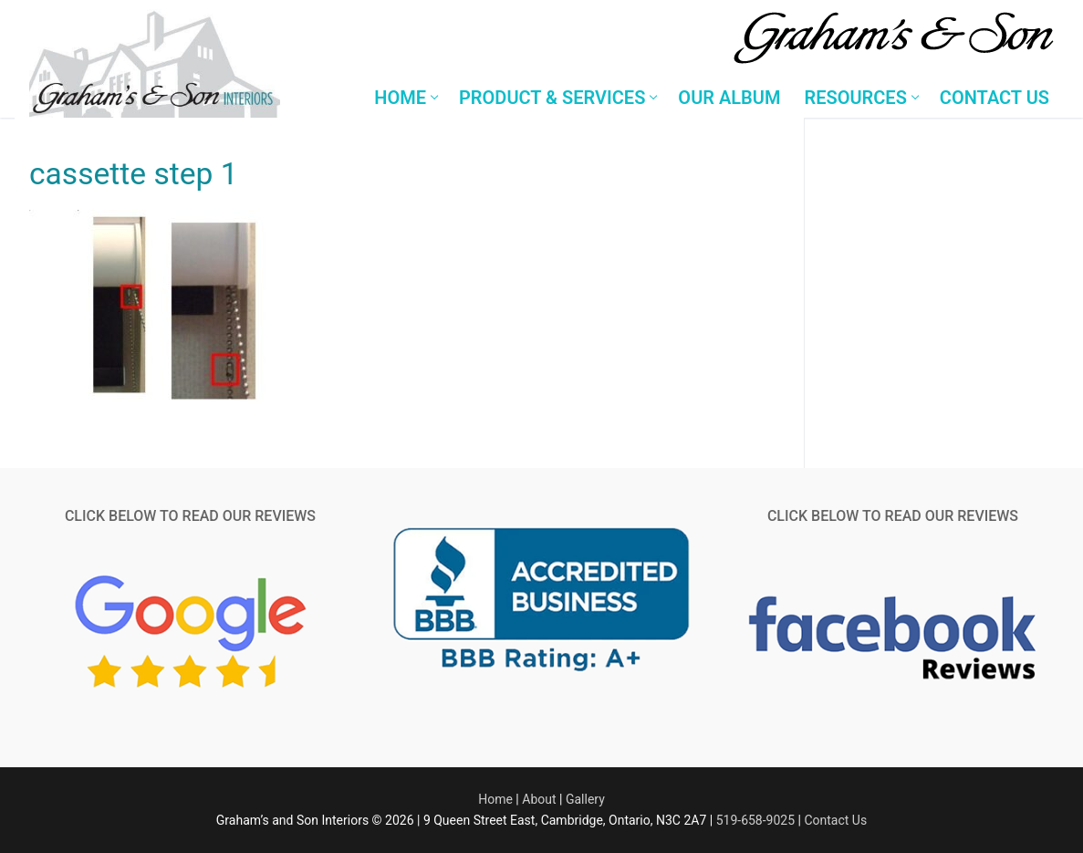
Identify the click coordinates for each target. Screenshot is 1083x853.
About (539, 799)
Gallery (585, 799)
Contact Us (835, 820)
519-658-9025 (755, 820)
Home (495, 799)
